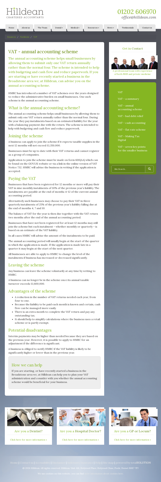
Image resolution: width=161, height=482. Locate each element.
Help (98, 462)
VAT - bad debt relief (130, 116)
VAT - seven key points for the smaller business (132, 148)
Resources (93, 27)
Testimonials (128, 27)
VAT (35, 37)
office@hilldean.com (139, 17)
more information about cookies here (103, 473)
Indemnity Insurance (80, 462)
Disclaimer (58, 462)
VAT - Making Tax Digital (128, 138)
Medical (75, 27)
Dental (59, 27)
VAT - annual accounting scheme (130, 107)
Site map (108, 462)
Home (11, 27)
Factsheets (24, 37)
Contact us (147, 27)
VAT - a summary (128, 98)
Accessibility (42, 462)
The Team (42, 27)
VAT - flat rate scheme (132, 129)
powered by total (133, 462)
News (110, 27)
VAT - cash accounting (132, 122)
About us (26, 27)
